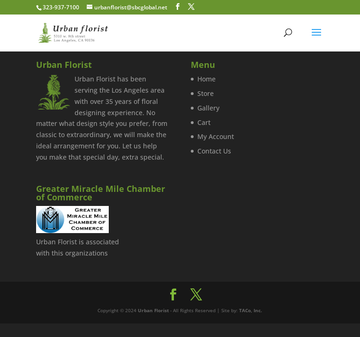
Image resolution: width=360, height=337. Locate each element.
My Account (215, 136)
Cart (203, 122)
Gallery (208, 107)
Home (206, 78)
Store (205, 93)
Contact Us (214, 151)
